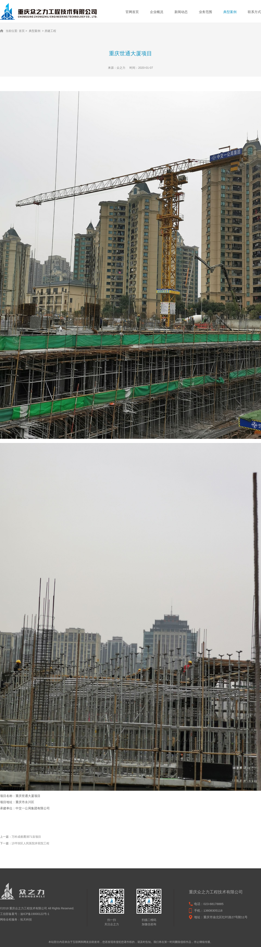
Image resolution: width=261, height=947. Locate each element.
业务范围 (205, 12)
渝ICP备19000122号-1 (34, 914)
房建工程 (50, 30)
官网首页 (132, 12)
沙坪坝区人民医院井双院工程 (30, 843)
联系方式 (254, 12)
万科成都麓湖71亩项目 (26, 836)
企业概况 (156, 12)
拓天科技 (26, 919)
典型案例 (230, 12)
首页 (22, 30)
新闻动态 (181, 12)
